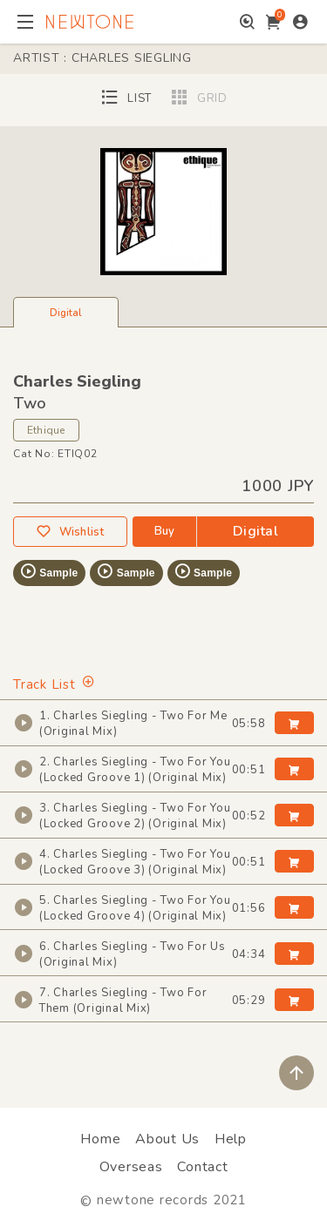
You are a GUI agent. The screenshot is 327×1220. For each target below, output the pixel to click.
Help (231, 1139)
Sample (48, 571)
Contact (202, 1166)
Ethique (46, 430)
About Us (167, 1139)
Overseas (131, 1166)
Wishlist (70, 531)
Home (100, 1139)
